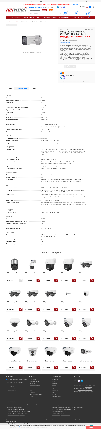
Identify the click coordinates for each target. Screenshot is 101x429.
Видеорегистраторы (27, 17)
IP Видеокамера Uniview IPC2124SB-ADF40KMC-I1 (31, 331)
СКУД (31, 390)
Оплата (21, 1)
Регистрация (92, 1)
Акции (51, 10)
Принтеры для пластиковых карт (14, 407)
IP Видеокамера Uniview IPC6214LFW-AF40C (49, 273)
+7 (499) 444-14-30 (35, 7)
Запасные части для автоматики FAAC (61, 415)
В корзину (72, 66)
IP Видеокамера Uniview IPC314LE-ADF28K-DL (49, 360)
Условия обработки (19, 426)
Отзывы (34, 88)
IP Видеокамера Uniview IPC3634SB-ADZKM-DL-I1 (85, 302)
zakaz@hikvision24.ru (35, 10)
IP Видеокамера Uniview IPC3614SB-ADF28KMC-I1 (85, 331)
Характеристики (21, 88)
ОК (91, 425)
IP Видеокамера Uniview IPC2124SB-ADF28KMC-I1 (49, 331)
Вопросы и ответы (56, 396)
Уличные (87, 81)
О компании (9, 1)
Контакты (26, 1)
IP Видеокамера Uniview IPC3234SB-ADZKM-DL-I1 (13, 331)
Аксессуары (32, 392)
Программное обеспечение (36, 394)
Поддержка (42, 1)
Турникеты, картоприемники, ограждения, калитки (18, 411)
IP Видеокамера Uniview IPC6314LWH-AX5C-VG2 (31, 273)
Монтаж (44, 10)
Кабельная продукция (50, 17)
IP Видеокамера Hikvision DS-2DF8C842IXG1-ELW (13, 273)
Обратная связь (34, 1)
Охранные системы (64, 17)
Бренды (48, 1)
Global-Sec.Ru (37, 404)
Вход (85, 1)
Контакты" (76, 4)
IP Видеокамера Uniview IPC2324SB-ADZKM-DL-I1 (67, 302)
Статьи (54, 394)
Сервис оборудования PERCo (59, 411)
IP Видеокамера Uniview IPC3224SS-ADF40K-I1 (85, 273)
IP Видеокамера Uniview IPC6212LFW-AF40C (67, 273)
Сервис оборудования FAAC (58, 413)
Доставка (15, 1)
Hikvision (75, 81)
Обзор (10, 88)
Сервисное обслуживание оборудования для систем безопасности (67, 407)
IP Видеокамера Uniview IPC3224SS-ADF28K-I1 (13, 302)
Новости (53, 1)
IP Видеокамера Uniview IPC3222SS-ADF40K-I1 (31, 302)
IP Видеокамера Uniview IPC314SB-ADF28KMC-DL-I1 (14, 360)
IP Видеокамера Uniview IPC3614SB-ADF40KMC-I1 (67, 331)
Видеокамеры (15, 17)
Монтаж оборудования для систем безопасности (63, 409)
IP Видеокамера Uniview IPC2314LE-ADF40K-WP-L (85, 360)
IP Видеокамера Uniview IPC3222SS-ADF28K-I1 (49, 302)
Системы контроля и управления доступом (17, 413)
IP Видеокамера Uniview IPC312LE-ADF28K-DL (67, 360)
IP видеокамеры (81, 81)
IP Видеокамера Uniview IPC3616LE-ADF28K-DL (31, 360)
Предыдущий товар (11, 24)
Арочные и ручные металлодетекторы (16, 415)
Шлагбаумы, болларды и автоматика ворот (17, 409)
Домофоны (38, 17)
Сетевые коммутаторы (78, 17)
